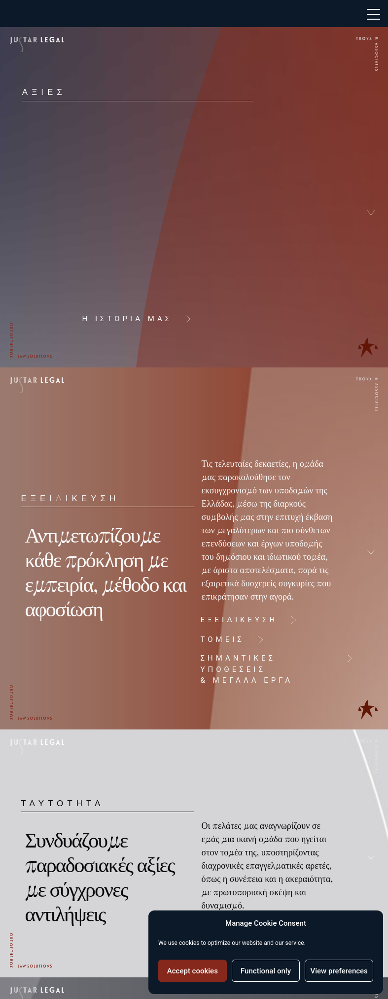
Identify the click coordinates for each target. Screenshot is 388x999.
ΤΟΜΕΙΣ (219, 639)
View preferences (339, 971)
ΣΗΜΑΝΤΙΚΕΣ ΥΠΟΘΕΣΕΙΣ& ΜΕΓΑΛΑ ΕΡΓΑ (243, 669)
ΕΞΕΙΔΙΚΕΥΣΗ (235, 619)
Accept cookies (192, 971)
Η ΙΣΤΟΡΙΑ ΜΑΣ (123, 318)
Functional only (266, 971)
